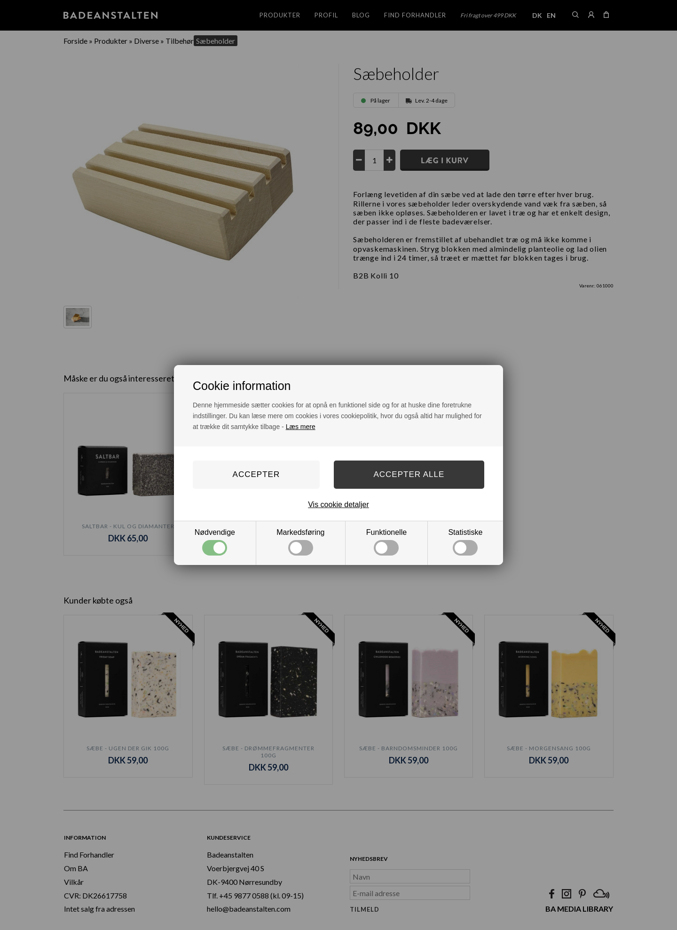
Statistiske (465, 542)
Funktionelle (386, 542)
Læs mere (300, 426)
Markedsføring (300, 542)
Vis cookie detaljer (338, 505)
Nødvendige (215, 542)
